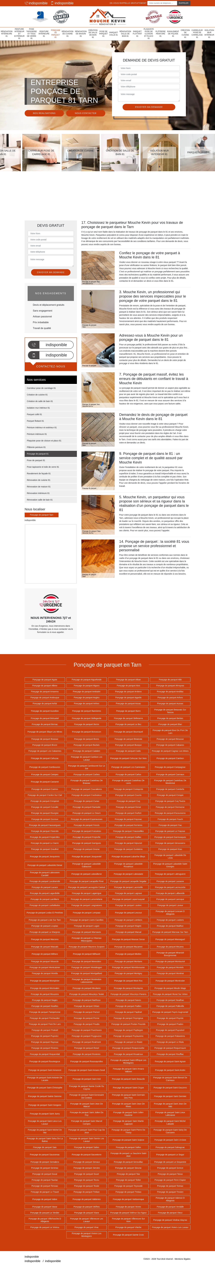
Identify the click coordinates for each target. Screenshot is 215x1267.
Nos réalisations (44, 113)
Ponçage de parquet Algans (86, 685)
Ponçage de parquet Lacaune (170, 881)
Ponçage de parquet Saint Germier (170, 1096)
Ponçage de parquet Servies (86, 1168)
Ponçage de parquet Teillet (128, 1180)
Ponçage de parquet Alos (128, 685)
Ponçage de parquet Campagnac (170, 767)
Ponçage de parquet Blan (170, 724)
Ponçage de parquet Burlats (87, 745)
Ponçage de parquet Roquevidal (45, 1054)
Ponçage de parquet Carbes (86, 774)
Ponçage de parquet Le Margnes (45, 932)
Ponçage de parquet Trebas (128, 1192)
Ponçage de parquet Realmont (86, 1042)
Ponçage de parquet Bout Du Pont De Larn (170, 731)
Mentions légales (182, 1259)
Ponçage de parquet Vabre (44, 1199)
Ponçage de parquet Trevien (170, 1192)
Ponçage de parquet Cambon (170, 758)
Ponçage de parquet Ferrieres (128, 825)
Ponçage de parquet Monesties (86, 961)
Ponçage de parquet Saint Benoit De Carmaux (170, 1078)
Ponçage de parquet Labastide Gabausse (86, 865)
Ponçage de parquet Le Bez (128, 724)
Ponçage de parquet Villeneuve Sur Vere (128, 1220)
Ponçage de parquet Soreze (170, 1168)
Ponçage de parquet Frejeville (86, 837)
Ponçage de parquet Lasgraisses (86, 905)
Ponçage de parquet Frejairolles (45, 837)
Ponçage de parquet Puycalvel (170, 1030)
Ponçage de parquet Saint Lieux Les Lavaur (45, 1122)
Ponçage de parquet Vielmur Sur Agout (128, 1212)
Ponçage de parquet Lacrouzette (170, 887)
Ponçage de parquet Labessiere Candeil (45, 873)
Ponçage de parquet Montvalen (44, 988)
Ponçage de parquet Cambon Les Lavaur (86, 758)
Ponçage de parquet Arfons (170, 697)
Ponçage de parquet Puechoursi (87, 1030)
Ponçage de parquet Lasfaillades (45, 905)
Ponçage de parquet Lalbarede (170, 893)
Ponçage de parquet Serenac (44, 1168)
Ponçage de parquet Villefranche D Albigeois (45, 1220)
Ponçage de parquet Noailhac (170, 1000)
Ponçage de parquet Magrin (128, 926)
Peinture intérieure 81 (44, 33)
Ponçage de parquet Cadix (128, 751)
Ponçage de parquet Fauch (170, 819)
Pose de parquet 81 (103, 33)
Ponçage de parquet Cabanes (170, 745)
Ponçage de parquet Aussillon (45, 711)
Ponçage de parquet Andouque (44, 697)
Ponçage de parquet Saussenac (45, 1154)
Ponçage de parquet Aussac (170, 703)
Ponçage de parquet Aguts (44, 679)
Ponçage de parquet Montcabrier (45, 967)
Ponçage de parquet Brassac (44, 739)
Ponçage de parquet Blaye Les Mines (44, 732)
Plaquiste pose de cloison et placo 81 (149, 33)
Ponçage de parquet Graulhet (45, 849)
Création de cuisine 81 (185, 33)
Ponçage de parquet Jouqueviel (86, 856)
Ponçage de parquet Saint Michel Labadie (170, 1122)
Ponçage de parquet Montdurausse (128, 967)
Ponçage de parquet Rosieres (86, 1054)
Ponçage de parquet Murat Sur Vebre (170, 994)
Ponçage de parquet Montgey (128, 973)
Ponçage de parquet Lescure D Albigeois (170, 912)
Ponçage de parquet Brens (86, 739)
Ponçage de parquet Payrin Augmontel (170, 1012)
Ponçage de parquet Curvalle (44, 807)
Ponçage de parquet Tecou (86, 1180)
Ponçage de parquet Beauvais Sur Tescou (170, 711)
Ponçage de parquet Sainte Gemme (44, 1096)
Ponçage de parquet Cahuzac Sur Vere (128, 758)
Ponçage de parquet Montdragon (86, 967)
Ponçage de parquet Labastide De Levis (170, 856)
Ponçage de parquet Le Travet (45, 1192)
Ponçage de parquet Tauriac (45, 1180)
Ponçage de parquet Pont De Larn (45, 1024)
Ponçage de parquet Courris (128, 795)
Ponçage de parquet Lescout (128, 912)
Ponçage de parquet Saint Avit (87, 1079)
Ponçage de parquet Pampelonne (44, 1012)
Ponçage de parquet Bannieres (86, 711)
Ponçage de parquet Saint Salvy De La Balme (45, 1139)
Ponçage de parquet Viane (86, 1212)
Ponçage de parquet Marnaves (86, 932)
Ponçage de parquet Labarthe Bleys (128, 856)
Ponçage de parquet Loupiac (44, 926)
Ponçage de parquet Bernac (45, 724)
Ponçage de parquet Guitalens (128, 849)
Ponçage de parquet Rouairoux (128, 1054)
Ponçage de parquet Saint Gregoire (44, 1105)
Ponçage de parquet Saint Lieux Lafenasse (170, 1113)
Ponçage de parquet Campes (44, 774)
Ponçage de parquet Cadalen (86, 751)
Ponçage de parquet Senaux (86, 1162)
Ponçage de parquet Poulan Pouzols (128, 1024)
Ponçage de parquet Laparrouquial (128, 899)
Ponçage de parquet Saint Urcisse (170, 1140)
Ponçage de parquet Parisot (87, 1012)
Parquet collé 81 (113, 33)
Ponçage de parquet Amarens (45, 691)
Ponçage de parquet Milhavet (86, 954)
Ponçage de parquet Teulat (86, 1186)
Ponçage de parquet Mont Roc (128, 981)
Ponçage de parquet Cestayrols (128, 789)
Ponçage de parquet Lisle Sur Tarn (45, 920)
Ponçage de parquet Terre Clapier (170, 1180)
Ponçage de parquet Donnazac (170, 807)
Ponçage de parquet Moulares (87, 988)
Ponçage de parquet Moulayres (128, 988)
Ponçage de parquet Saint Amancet (44, 1070)
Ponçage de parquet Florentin (45, 831)
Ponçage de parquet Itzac (170, 849)
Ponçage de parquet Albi (170, 679)
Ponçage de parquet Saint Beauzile (128, 1079)
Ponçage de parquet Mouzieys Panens (128, 994)
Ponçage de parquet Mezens (170, 946)
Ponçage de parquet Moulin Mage (170, 988)
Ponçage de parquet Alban (128, 679)
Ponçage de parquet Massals (44, 946)
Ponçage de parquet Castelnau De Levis (128, 781)
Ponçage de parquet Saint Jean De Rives (128, 1105)
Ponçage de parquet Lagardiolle (45, 893)
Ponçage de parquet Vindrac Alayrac (170, 1220)
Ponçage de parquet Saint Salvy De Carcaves (170, 1131)
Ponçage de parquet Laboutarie (128, 874)
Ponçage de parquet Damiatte (86, 807)
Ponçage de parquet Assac (128, 703)
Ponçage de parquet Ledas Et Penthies (45, 912)
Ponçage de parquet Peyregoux (128, 1018)
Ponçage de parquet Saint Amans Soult (86, 1070)
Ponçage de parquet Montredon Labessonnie (86, 980)
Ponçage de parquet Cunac (86, 801)
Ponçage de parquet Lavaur (170, 905)
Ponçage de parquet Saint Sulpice (128, 1140)
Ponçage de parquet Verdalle (170, 1207)
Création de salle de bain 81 (92, 33)
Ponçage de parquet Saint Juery (45, 1114)
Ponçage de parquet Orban (86, 1006)
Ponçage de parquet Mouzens (45, 994)
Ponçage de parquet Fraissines (86, 831)
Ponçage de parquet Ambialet (86, 691)
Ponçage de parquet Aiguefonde (87, 679)
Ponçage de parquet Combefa (170, 789)
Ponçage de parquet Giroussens (170, 843)
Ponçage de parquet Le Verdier (44, 1212)
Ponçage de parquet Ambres (128, 691)
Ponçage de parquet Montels (170, 967)
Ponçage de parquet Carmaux (170, 774)
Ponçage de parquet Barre (128, 711)
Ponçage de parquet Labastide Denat (44, 865)
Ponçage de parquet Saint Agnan (170, 1061)
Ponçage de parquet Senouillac (128, 1162)
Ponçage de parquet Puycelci (44, 1036)
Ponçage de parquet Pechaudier (45, 1018)
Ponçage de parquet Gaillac (128, 837)
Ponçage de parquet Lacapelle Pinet (86, 881)
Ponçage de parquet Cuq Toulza (170, 801)
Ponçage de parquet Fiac (170, 825)
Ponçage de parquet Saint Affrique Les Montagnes (128, 1061)
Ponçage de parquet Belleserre (128, 718)
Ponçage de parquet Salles (128, 1147)
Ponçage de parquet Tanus (170, 1174)
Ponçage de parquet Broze (44, 745)
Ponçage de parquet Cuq (128, 801)
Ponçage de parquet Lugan (86, 926)
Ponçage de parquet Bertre (86, 724)
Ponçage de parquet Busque (128, 745)
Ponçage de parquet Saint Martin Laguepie (128, 1122)
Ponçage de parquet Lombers (128, 920)
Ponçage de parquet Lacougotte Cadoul (86, 887)
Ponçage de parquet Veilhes (86, 1207)
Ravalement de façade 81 (173, 33)
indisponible (36, 3)
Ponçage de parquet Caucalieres (86, 789)
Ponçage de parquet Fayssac (128, 819)
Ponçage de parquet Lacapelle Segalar (128, 881)
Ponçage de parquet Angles (86, 697)
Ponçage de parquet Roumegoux (44, 1061)
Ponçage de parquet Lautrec (128, 905)
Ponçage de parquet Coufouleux (87, 795)
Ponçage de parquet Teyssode (128, 1186)
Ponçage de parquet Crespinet (45, 801)
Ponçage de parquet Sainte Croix (128, 1235)
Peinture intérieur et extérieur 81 (19, 33)
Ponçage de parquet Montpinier (44, 981)
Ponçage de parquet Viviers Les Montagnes (86, 1234)
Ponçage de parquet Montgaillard (86, 973)
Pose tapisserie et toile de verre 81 (31, 33)
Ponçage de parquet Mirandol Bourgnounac (170, 954)
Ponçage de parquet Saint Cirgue (128, 1087)
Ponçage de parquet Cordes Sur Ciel (45, 795)
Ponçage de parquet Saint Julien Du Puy (86, 1113)
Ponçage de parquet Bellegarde (86, 718)
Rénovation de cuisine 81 (67, 33)
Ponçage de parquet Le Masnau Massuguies (86, 939)
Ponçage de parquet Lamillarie (45, 899)
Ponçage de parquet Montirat (170, 973)
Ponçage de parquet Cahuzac (45, 758)
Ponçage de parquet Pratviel (45, 1030)
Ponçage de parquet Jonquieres (45, 856)
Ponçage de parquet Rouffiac (170, 1054)
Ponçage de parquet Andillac (170, 691)
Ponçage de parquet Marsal (128, 932)
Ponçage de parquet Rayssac (45, 1042)
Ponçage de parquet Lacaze (45, 887)
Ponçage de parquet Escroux (44, 819)
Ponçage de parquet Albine (44, 685)
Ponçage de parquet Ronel (86, 1048)
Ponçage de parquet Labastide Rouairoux (128, 865)
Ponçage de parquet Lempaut (86, 912)
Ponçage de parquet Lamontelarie (86, 899)
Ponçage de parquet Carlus (128, 774)
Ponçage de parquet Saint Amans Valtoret (128, 1070)
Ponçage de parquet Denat (128, 807)
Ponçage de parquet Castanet (45, 782)
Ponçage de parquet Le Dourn (87, 813)
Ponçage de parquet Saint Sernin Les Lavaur (86, 1139)
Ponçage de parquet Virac (87, 1227)
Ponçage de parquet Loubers (170, 920)
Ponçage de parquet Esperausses (86, 819)
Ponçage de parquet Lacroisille (128, 887)
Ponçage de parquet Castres (45, 789)
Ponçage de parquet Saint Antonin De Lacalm (44, 1078)
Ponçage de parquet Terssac (45, 1186)
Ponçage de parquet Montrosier (170, 981)
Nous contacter (85, 113)
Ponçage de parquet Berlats (170, 718)
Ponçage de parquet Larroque (170, 899)
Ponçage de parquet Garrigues (86, 843)
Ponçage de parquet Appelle (128, 697)
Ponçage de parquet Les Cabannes (44, 751)
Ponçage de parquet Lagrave (128, 893)
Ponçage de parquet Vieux (170, 1212)
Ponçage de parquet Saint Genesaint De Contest (86, 1096)
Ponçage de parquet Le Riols (170, 1042)
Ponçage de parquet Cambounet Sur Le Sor (86, 767)
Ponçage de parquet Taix (128, 1174)
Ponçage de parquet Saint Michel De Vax (45, 1131)
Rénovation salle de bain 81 (125, 33)
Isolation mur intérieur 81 (209, 33)
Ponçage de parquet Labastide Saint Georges (170, 865)
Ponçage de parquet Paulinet (128, 1012)
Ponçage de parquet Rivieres (44, 1048)
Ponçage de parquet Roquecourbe (128, 1048)
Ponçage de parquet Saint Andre (170, 1070)
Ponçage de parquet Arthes (86, 703)
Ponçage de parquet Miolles (128, 954)
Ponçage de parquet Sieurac (128, 1168)
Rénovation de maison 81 (81, 33)
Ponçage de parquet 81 (55, 33)
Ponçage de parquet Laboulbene (86, 874)
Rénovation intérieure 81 (7, 33)
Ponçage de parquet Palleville (170, 1006)
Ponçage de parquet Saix (44, 1147)
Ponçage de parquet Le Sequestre (170, 1162)
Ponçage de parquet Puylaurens (128, 1036)
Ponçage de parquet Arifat (45, 703)
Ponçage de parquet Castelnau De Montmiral (170, 781)
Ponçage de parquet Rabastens (170, 1036)
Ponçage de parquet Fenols (86, 825)
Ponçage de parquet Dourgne (45, 813)
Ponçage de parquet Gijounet (128, 843)
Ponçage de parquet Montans (128, 961)
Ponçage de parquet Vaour (44, 1207)
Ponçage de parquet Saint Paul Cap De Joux (86, 1131)
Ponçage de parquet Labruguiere (170, 874)
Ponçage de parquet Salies (86, 1147)
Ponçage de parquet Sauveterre (86, 1154)
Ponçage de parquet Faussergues (45, 825)
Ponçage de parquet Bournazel (128, 732)
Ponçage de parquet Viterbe (128, 1227)
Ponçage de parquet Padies (128, 1006)
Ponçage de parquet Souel (86, 1174)
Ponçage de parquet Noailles (44, 1006)
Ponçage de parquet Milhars (45, 954)
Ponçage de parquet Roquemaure (170, 1048)
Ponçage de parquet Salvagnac (170, 1147)
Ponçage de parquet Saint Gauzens (170, 1087)
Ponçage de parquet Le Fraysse (170, 831)
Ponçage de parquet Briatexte (128, 739)
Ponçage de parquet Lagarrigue (86, 893)
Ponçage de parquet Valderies (86, 1199)
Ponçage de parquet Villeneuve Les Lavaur (86, 1220)
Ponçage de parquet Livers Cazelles (86, 920)
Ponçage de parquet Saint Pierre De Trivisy (128, 1131)
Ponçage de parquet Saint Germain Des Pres (128, 1096)
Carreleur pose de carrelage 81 (197, 33)
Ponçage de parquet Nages (44, 1000)
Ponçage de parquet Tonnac (170, 1186)
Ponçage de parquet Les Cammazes (128, 767)
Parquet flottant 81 (137, 33)
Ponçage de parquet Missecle (45, 961)
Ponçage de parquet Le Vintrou (44, 1227)
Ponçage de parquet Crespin (170, 795)
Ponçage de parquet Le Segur (170, 1154)
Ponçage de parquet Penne (86, 1018)
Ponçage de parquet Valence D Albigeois (170, 1199)
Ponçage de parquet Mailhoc (170, 926)
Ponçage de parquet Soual (44, 1174)
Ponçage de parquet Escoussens (170, 813)
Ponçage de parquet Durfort (128, 813)
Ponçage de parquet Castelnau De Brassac (87, 781)
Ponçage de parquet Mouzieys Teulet (86, 994)
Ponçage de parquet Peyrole (170, 1018)
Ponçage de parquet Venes (128, 1207)
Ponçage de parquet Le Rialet (128, 1042)
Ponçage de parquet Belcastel (45, 718)
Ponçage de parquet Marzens (45, 939)
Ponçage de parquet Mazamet (128, 946)
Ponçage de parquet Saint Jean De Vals (170, 1105)
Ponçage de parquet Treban (87, 1192)
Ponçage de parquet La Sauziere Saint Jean (128, 1154)
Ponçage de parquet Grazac (86, 849)
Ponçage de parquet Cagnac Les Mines (170, 751)
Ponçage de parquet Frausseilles (128, 831)
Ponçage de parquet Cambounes (44, 767)
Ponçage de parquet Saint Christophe (44, 1087)
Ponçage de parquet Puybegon (128, 1030)
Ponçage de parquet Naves (128, 1000)
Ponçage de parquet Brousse (170, 739)
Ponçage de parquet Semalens (44, 1162)
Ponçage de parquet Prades (170, 1024)
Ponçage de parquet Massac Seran (128, 939)
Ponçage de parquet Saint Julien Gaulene (128, 1113)
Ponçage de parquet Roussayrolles (86, 1061)
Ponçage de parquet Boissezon (86, 732)
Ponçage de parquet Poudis (87, 1024)
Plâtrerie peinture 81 (161, 33)
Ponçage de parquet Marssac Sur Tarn (170, 932)
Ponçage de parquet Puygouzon (87, 1036)
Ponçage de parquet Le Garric (45, 843)
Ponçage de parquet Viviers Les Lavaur (170, 1227)
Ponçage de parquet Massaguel (170, 939)
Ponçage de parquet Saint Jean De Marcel (86, 1105)
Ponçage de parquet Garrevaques (170, 837)
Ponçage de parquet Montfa (45, 973)
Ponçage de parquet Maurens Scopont (87, 946)
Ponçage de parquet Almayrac (170, 685)
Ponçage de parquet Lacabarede (45, 881)
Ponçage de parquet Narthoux (87, 1000)
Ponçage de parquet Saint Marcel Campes (86, 1122)
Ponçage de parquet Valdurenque (128, 1199)
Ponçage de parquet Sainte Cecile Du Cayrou (86, 1087)
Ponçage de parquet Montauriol (170, 961)
